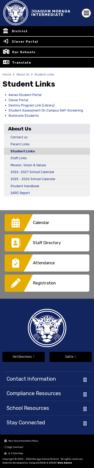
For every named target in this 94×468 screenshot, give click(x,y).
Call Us (70, 356)
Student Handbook (25, 186)
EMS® (52, 462)
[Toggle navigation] (86, 13)
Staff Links (19, 158)
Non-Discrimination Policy (21, 440)
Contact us (19, 137)
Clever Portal (25, 41)
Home (6, 74)
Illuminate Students (23, 116)
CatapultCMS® (37, 462)
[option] (47, 224)
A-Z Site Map (13, 453)
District (20, 31)
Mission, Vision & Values (28, 165)
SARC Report (20, 193)
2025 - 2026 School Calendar (33, 179)
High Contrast (15, 447)
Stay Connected (25, 422)
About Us (22, 74)
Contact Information (31, 379)
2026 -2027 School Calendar (32, 172)
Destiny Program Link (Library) (31, 105)
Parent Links (20, 144)
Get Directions (23, 356)
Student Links (44, 74)
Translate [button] (21, 62)
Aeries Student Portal (24, 95)
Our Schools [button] (24, 52)
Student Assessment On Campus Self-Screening (45, 110)
